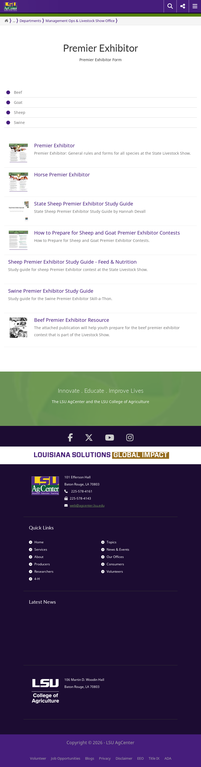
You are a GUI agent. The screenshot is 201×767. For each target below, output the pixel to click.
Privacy (105, 758)
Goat (18, 102)
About (36, 556)
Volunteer (38, 758)
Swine (19, 122)
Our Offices (112, 556)
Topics (108, 542)
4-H (34, 578)
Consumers (112, 564)
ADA (167, 758)
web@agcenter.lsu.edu (87, 505)
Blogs (89, 758)
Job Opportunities (65, 758)
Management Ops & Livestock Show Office (80, 20)
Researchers (41, 571)
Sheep (19, 112)
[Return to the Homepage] (6, 20)
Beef (18, 92)
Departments (30, 20)
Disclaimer (124, 758)
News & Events (115, 549)
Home (36, 542)
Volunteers (112, 571)
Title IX (154, 758)
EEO (140, 758)
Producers (39, 564)
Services (38, 549)
